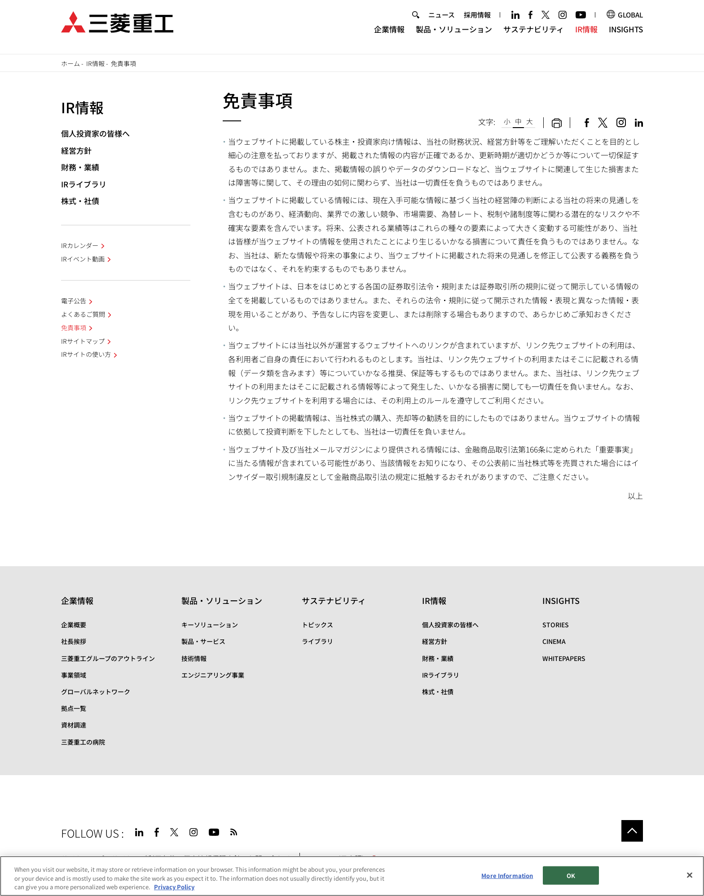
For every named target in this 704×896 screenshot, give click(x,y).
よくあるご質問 (83, 314)
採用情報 (477, 19)
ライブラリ (317, 641)
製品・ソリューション (454, 34)
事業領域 (73, 674)
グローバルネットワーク (95, 691)
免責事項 (73, 327)
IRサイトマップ (83, 341)
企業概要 (73, 624)
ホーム (70, 63)
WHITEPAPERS (563, 658)
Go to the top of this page (632, 831)
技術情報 (194, 658)
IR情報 (586, 34)
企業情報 (389, 34)
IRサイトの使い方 (86, 354)
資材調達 (73, 724)
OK (571, 875)
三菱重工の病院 (83, 741)
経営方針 (76, 150)
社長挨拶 (73, 641)
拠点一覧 (73, 708)
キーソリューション (209, 624)
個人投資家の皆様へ (95, 133)
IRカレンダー (79, 245)
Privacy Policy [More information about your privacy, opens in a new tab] (174, 887)
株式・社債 (80, 200)
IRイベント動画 (83, 258)
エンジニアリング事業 (212, 674)
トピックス (317, 624)
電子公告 (73, 300)
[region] (352, 876)
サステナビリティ (533, 34)
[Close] (690, 875)
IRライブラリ (83, 184)
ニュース (441, 19)
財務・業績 (80, 167)
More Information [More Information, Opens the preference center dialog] (507, 875)
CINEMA (554, 641)
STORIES (555, 624)
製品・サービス (203, 641)
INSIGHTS (626, 34)
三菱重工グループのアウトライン (108, 658)
